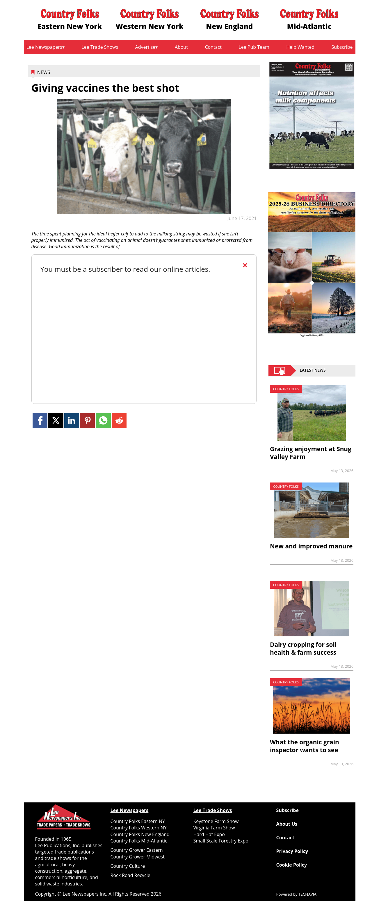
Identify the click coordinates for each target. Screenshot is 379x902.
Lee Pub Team (254, 47)
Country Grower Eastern (137, 850)
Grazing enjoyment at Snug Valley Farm (310, 453)
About (181, 47)
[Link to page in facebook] (40, 420)
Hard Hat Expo (209, 834)
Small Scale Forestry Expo (220, 841)
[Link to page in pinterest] (87, 420)
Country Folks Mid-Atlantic (139, 841)
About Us (287, 824)
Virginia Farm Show (214, 827)
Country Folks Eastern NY (138, 821)
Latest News (313, 371)
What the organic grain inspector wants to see (304, 746)
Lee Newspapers (44, 47)
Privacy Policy (292, 851)
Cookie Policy (291, 865)
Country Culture (128, 866)
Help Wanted (300, 47)
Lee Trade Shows (99, 47)
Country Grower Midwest (138, 857)
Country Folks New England (140, 834)
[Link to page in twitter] (55, 420)
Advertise (145, 47)
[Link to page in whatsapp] (103, 420)
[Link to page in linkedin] (71, 420)
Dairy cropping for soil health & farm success (303, 648)
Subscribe (342, 47)
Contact (213, 47)
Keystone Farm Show (216, 821)
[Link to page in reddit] (119, 420)
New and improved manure (311, 546)
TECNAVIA (307, 894)
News (43, 72)
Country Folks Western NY (139, 827)
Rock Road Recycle (130, 875)
